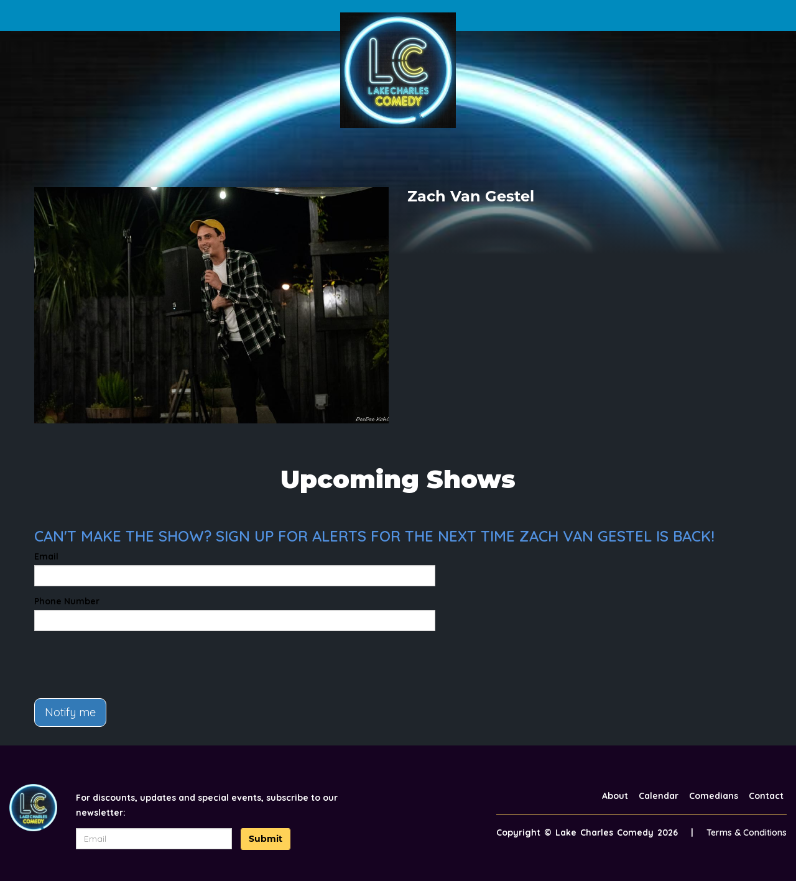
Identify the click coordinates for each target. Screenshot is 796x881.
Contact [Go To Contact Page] (766, 795)
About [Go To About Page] (615, 795)
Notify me (70, 712)
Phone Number (67, 601)
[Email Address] (154, 838)
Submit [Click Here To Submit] (265, 838)
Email (46, 556)
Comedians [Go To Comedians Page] (713, 795)
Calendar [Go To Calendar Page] (658, 795)
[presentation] (128, 664)
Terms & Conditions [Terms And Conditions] (746, 832)
